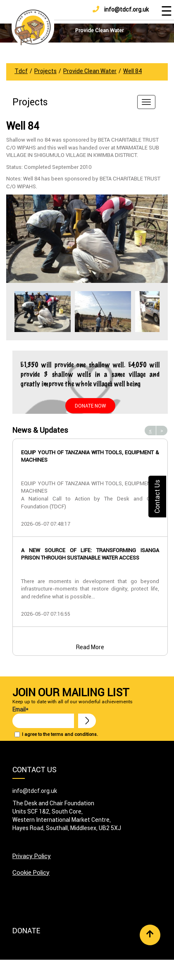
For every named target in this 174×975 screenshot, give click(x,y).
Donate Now (90, 406)
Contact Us (157, 496)
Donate (26, 930)
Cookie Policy (31, 872)
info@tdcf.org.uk (121, 9)
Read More (90, 647)
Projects (30, 102)
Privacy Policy (31, 856)
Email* (43, 717)
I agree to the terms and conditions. (60, 734)
